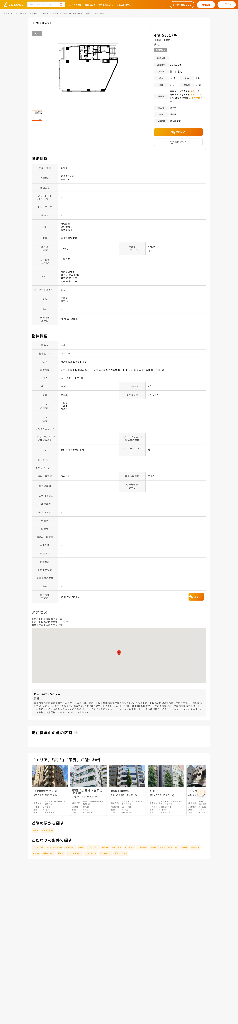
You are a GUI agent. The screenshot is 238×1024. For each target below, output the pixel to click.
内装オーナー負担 (54, 847)
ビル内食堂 (129, 847)
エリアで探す (75, 4)
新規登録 (206, 4)
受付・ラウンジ (120, 853)
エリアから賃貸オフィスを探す (26, 13)
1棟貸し (184, 847)
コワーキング (90, 853)
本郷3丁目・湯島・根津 (72, 13)
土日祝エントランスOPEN (161, 847)
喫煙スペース (105, 853)
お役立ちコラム (123, 4)
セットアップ (92, 847)
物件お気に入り (106, 4)
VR (176, 847)
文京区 (55, 13)
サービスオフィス (74, 853)
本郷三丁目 (196, 94)
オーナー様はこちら (182, 4)
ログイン (226, 4)
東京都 (46, 13)
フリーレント (38, 847)
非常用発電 (116, 847)
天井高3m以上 (48, 853)
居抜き (81, 847)
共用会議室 (142, 847)
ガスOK (36, 853)
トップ (6, 13)
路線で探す (90, 4)
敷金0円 (105, 847)
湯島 (193, 91)
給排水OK (195, 847)
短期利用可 (70, 847)
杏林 (88, 13)
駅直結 (60, 853)
